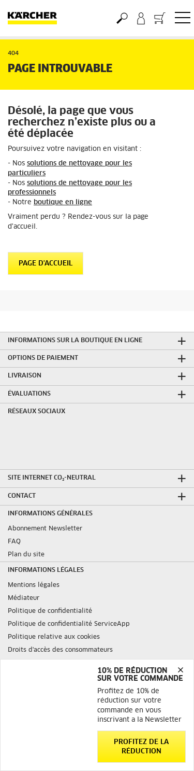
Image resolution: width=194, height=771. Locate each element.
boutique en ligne (63, 202)
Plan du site (26, 555)
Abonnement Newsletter (45, 529)
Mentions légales (33, 585)
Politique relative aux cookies (54, 637)
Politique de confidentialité (50, 611)
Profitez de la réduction (141, 747)
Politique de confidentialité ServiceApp (69, 624)
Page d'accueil (45, 263)
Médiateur (23, 598)
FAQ (14, 542)
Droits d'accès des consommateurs (60, 650)
